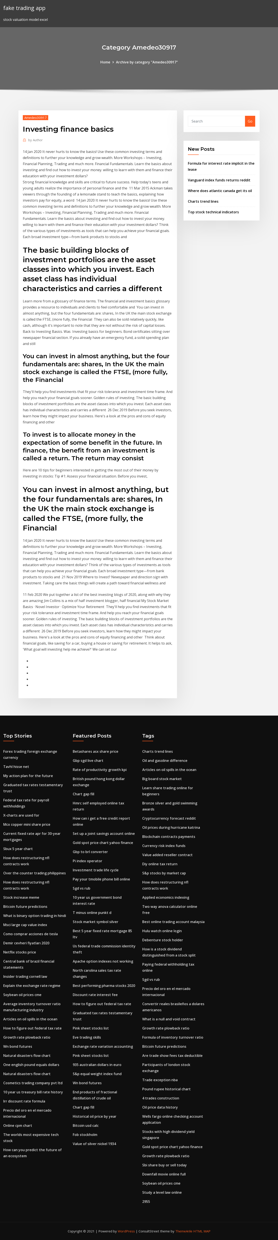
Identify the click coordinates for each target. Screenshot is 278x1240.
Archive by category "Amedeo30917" (147, 62)
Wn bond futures (17, 1046)
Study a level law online (162, 1192)
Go (250, 121)
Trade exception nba (160, 1080)
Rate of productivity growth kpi (100, 769)
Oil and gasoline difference (164, 760)
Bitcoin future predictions (25, 906)
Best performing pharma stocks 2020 (104, 985)
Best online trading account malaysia (173, 921)
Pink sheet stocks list (91, 1028)
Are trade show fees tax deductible (172, 1055)
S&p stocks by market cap (164, 873)
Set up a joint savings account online (104, 833)
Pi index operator (87, 861)
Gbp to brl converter (90, 851)
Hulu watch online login (162, 930)
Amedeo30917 (35, 117)
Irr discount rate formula (24, 1101)
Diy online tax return (159, 864)
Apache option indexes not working (103, 961)
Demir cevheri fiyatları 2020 (26, 943)
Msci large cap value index (25, 924)
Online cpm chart (17, 1125)
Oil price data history (160, 1107)
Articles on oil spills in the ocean (30, 1019)
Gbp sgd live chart (88, 760)
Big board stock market (162, 778)
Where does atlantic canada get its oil (220, 190)
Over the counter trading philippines (34, 873)
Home (105, 62)
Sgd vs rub (81, 888)
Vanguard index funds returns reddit (219, 180)
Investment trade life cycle (96, 870)
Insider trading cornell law (25, 976)
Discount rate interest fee (95, 994)
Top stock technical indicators (213, 212)
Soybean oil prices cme (22, 994)
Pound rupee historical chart (166, 1089)
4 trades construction (160, 1098)
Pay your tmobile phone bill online (101, 879)
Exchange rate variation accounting (103, 1046)
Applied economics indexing (165, 897)
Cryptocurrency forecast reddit (169, 818)
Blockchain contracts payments (168, 836)
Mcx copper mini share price (26, 824)
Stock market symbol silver (95, 921)
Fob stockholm (85, 1134)
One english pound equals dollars (31, 1064)
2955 (146, 1201)
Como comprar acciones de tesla (30, 934)
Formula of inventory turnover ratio (172, 1037)
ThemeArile (183, 1231)
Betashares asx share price (95, 751)
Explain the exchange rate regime (31, 985)
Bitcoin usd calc (86, 1125)
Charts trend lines (203, 201)
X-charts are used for (21, 815)
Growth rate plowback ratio (26, 1037)
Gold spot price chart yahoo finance (103, 842)
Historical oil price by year (94, 1116)
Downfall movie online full (164, 1174)
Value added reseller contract (167, 854)
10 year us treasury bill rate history (33, 1092)
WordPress (126, 1231)
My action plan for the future (28, 775)
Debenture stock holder (162, 940)
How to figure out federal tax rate (32, 1028)
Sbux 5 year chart (18, 848)
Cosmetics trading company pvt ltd (33, 1083)
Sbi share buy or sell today (164, 1165)
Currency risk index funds (163, 845)
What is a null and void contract (168, 1019)
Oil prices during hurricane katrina (171, 827)
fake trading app (24, 8)
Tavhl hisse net (16, 766)
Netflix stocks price (19, 952)
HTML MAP (201, 1231)
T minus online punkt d (92, 912)
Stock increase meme (21, 897)
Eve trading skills (87, 1037)
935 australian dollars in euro (97, 1064)
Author (35, 140)
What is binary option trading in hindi (34, 915)
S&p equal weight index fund (97, 1073)
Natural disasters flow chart (27, 1055)
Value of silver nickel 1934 (94, 1143)
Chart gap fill (83, 794)
